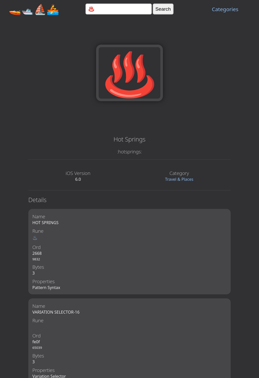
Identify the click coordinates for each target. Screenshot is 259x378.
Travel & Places (179, 179)
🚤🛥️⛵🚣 (34, 9)
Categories (225, 9)
